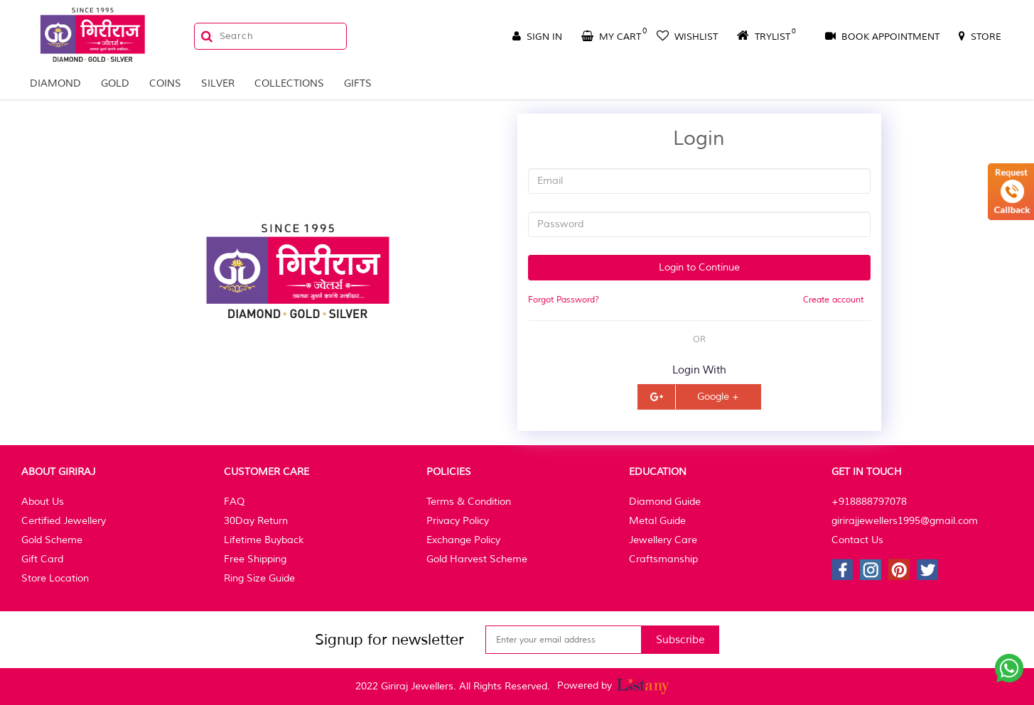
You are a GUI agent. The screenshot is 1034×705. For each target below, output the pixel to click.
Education (657, 472)
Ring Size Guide (259, 578)
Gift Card (42, 559)
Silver (218, 83)
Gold (115, 83)
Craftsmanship (663, 559)
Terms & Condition (468, 502)
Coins (165, 83)
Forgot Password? (563, 300)
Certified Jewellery (63, 521)
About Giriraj (58, 472)
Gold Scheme (51, 540)
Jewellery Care (663, 540)
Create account (833, 300)
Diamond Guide (665, 502)
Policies (448, 472)
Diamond (55, 83)
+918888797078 (869, 502)
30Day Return (256, 521)
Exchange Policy (463, 540)
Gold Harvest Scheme (476, 559)
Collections (289, 83)
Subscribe (680, 640)
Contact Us (857, 540)
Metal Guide (657, 521)
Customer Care (266, 472)
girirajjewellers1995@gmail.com (904, 521)
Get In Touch (866, 472)
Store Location (55, 578)
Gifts (358, 83)
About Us (42, 502)
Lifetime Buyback (263, 540)
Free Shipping (255, 559)
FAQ (234, 502)
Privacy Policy (457, 521)
